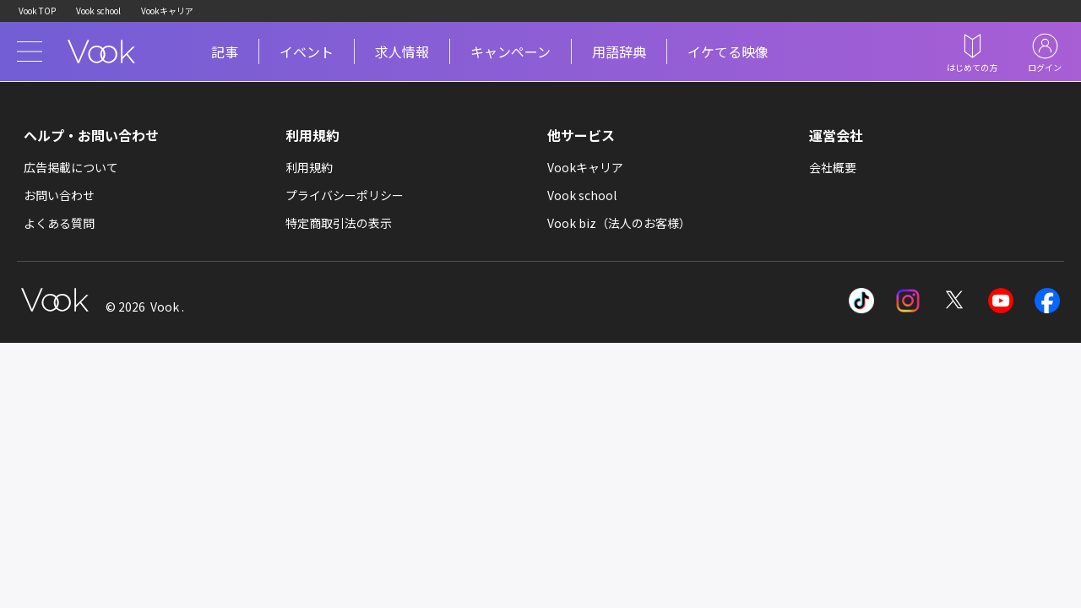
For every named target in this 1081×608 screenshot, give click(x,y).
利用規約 (309, 167)
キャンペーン (510, 51)
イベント (307, 51)
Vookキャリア (167, 10)
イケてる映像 (728, 51)
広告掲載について (71, 167)
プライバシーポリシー (344, 195)
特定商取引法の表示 (338, 222)
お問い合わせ (59, 195)
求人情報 (402, 51)
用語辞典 (619, 51)
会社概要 (832, 167)
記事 (224, 51)
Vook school (98, 10)
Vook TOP (37, 10)
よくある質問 (59, 222)
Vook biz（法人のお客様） (619, 222)
